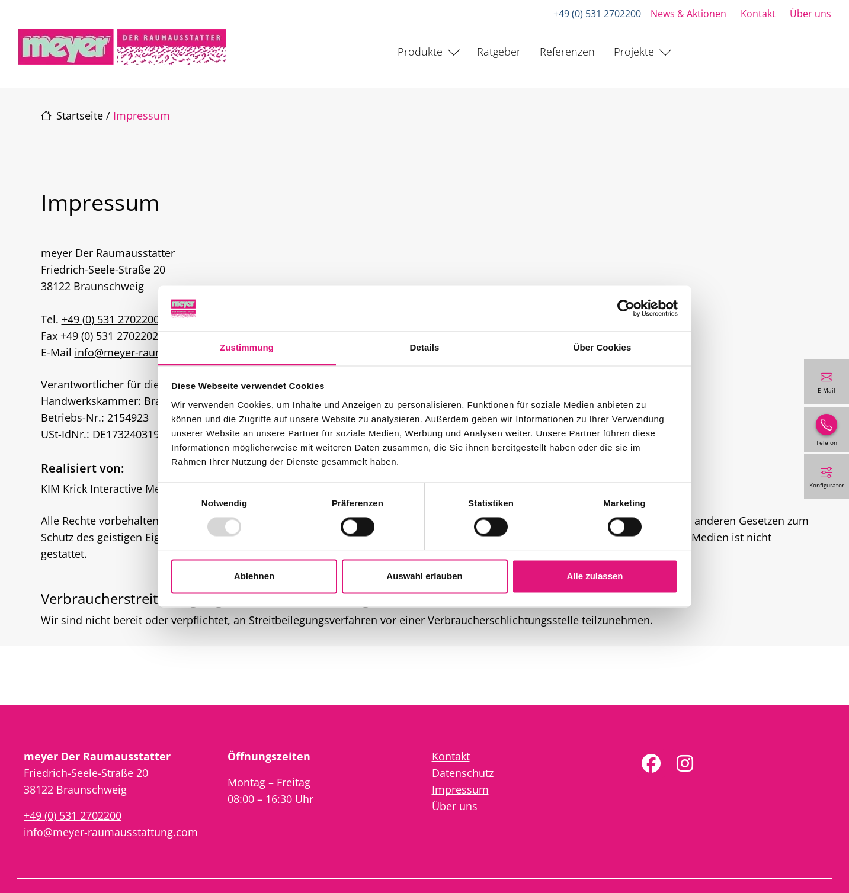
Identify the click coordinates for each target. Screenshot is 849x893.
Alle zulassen (594, 576)
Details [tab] (425, 347)
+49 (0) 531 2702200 (597, 13)
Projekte (634, 51)
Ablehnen (254, 576)
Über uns (810, 13)
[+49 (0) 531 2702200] (826, 429)
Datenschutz (463, 773)
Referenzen (567, 51)
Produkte (420, 51)
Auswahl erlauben (424, 576)
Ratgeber (499, 51)
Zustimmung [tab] (247, 347)
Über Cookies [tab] (603, 347)
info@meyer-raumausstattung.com (111, 832)
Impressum (460, 789)
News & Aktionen (688, 13)
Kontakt (758, 13)
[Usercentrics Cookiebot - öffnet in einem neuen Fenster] (626, 308)
